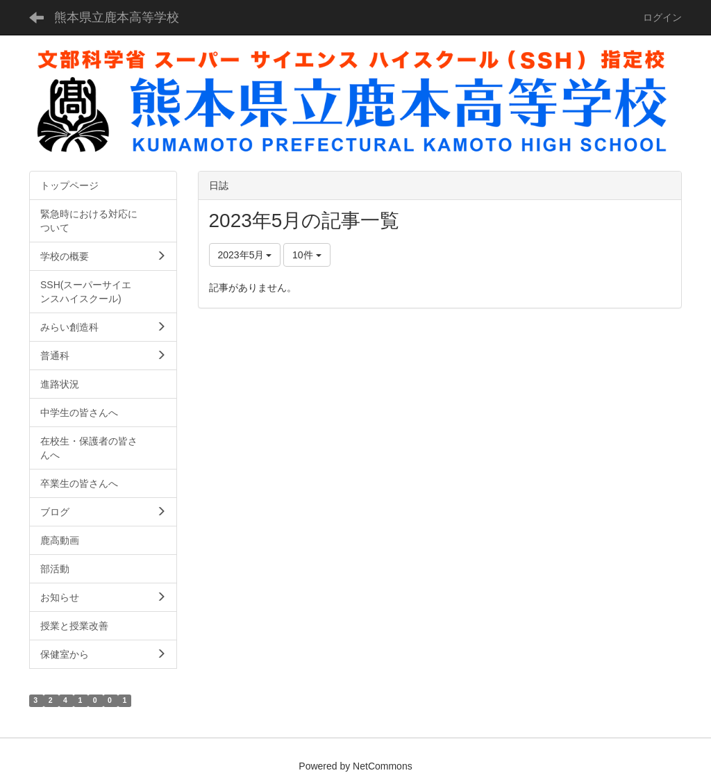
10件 (306, 254)
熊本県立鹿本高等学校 (116, 17)
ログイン (662, 17)
